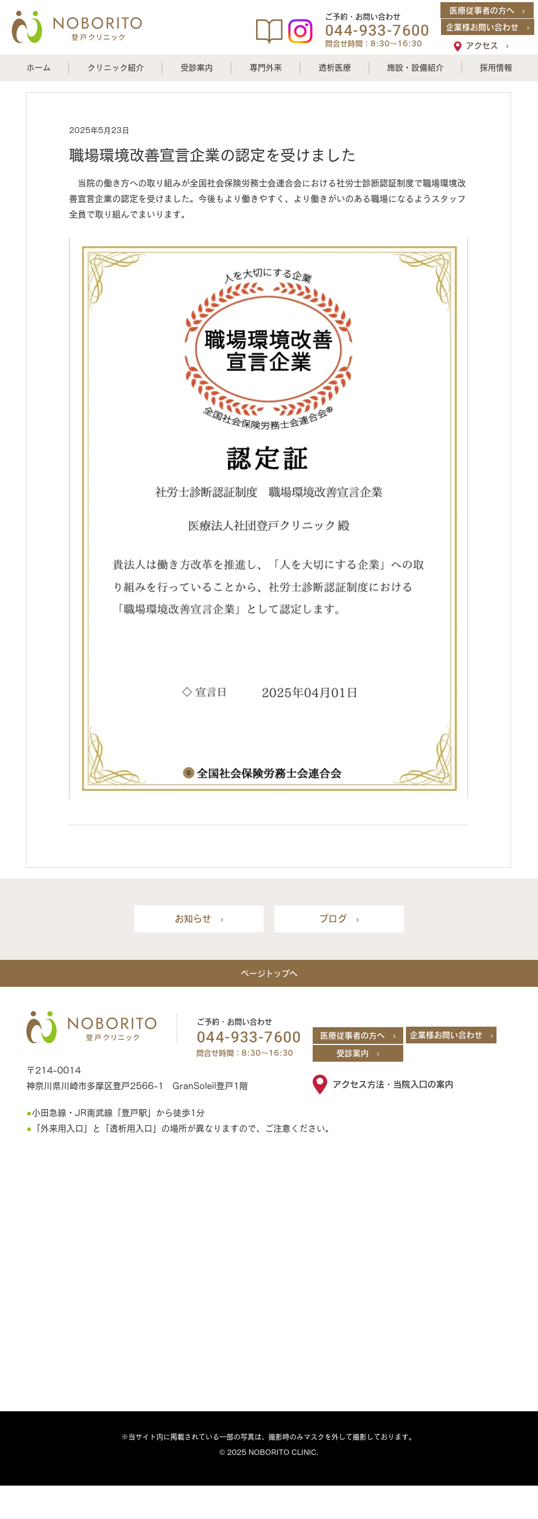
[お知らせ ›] (199, 918)
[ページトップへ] (269, 973)
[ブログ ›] (339, 918)
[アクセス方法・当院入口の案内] (405, 1084)
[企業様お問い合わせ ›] (487, 27)
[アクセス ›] (487, 45)
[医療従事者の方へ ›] (487, 10)
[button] (115, 67)
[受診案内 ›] (358, 1053)
